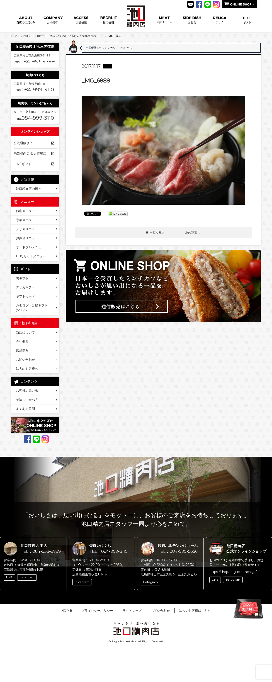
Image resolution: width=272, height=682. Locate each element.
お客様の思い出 (27, 391)
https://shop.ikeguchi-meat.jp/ (233, 572)
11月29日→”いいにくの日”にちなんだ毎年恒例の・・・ (70, 36)
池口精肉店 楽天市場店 (30, 153)
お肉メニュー (25, 211)
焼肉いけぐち (35, 75)
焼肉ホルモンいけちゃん (35, 103)
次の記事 (191, 232)
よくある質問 (25, 409)
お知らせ (28, 36)
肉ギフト (22, 278)
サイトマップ (131, 611)
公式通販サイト (25, 143)
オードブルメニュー (30, 247)
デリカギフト (25, 287)
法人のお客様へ (27, 369)
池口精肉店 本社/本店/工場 (35, 47)
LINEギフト (22, 164)
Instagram (27, 577)
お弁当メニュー (27, 238)
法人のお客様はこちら (195, 611)
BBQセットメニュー (31, 256)
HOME (15, 36)
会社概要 (22, 341)
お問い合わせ (25, 360)
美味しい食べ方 (27, 400)
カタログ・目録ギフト (32, 307)
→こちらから (135, 47)
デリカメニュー (27, 229)
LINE (9, 577)
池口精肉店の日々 (28, 189)
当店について (25, 332)
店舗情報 (22, 350)
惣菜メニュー (25, 220)
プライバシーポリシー (97, 611)
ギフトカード (25, 296)
